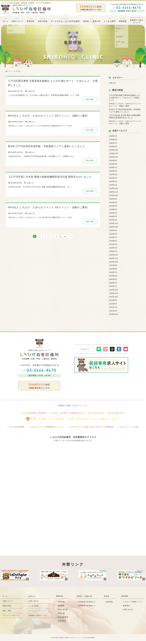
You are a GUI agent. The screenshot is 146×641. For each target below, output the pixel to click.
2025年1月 (113, 185)
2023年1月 (113, 251)
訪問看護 (61, 606)
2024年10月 (113, 195)
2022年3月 (113, 279)
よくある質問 (109, 20)
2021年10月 (113, 297)
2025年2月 (113, 181)
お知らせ (31, 91)
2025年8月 (113, 164)
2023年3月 (113, 244)
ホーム (5, 20)
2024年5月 (113, 209)
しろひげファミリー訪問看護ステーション (45, 427)
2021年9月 (113, 300)
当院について (7, 602)
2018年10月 (113, 314)
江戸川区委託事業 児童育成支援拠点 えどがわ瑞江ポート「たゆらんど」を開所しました (124, 97)
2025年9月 (113, 160)
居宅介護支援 (63, 609)
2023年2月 (113, 248)
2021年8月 (113, 304)
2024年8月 (113, 202)
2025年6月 (113, 171)
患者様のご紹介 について (136, 20)
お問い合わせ (34, 602)
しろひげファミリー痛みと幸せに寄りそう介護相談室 (91, 427)
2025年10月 (113, 157)
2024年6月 (113, 206)
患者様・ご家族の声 (92, 20)
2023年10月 (113, 227)
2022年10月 (113, 262)
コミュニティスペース (37, 613)
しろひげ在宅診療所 (14, 427)
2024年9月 (113, 199)
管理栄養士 (62, 621)
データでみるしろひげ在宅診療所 (65, 20)
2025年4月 (113, 174)
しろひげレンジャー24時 (129, 427)
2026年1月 (113, 146)
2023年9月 (113, 230)
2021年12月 (113, 290)
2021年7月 (113, 307)
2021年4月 (113, 311)
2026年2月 (113, 143)
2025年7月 (113, 167)
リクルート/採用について (133, 602)
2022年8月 (113, 269)
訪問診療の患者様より (87, 602)
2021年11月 (113, 293)
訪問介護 (61, 613)
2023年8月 (113, 234)
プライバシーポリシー (11, 618)
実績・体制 (6, 613)
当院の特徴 (42, 20)
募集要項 (126, 606)
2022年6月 (113, 276)
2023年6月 (113, 241)
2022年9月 (113, 265)
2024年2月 (113, 216)
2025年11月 (113, 153)
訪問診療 (61, 602)
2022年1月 (113, 286)
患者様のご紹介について (38, 618)
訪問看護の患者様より (87, 606)
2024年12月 (113, 188)
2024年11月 (113, 192)
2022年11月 (113, 258)
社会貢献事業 (63, 617)
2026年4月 (113, 136)
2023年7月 (113, 237)
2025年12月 (113, 150)
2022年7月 (113, 272)
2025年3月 (113, 178)
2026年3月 (113, 139)
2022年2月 (113, 283)
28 (65, 237)
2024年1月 (113, 220)
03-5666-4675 (98, 413)
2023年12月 (113, 223)
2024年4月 (113, 213)
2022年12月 (113, 255)
